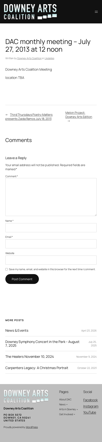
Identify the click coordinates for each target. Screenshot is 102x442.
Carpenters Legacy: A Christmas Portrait (36, 368)
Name (9, 220)
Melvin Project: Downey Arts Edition (78, 115)
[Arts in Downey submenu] (77, 409)
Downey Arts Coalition (29, 58)
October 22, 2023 (87, 368)
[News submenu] (67, 404)
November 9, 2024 (86, 356)
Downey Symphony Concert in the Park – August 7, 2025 (42, 344)
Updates (49, 58)
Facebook (90, 400)
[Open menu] (96, 12)
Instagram (90, 406)
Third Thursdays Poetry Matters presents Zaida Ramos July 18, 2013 (29, 116)
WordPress (32, 427)
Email (9, 237)
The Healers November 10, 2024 (29, 356)
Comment (11, 176)
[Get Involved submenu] (74, 414)
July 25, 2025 (92, 343)
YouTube (89, 412)
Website (9, 253)
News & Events (16, 330)
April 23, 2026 (89, 330)
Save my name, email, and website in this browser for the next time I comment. (52, 269)
